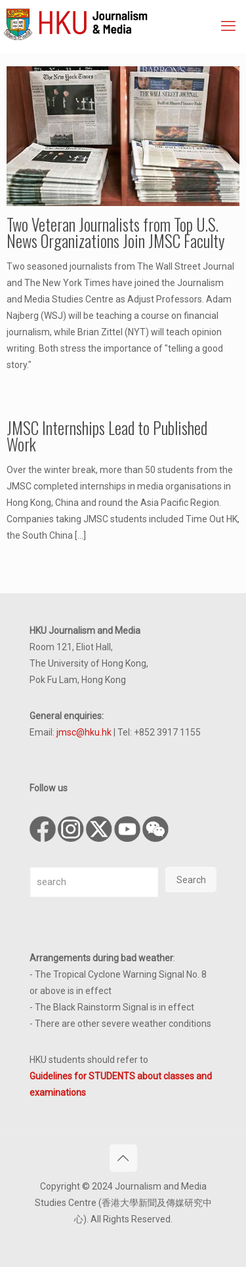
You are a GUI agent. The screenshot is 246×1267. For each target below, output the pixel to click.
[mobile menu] (228, 26)
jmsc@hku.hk (84, 732)
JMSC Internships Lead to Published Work (107, 435)
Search (191, 880)
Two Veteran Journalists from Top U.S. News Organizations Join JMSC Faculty (116, 232)
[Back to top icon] (123, 1158)
